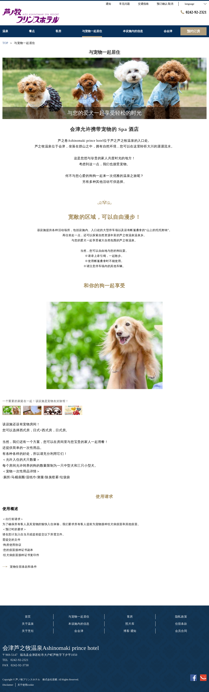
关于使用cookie (26, 684)
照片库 (129, 623)
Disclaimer (7, 684)
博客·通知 (129, 630)
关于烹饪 (28, 630)
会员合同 (181, 630)
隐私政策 (181, 616)
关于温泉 (28, 623)
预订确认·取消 (165, 3)
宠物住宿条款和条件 (19, 566)
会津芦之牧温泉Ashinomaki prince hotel (50, 648)
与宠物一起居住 (78, 616)
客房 (130, 616)
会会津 (78, 630)
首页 (28, 616)
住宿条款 (181, 623)
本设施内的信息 (78, 623)
